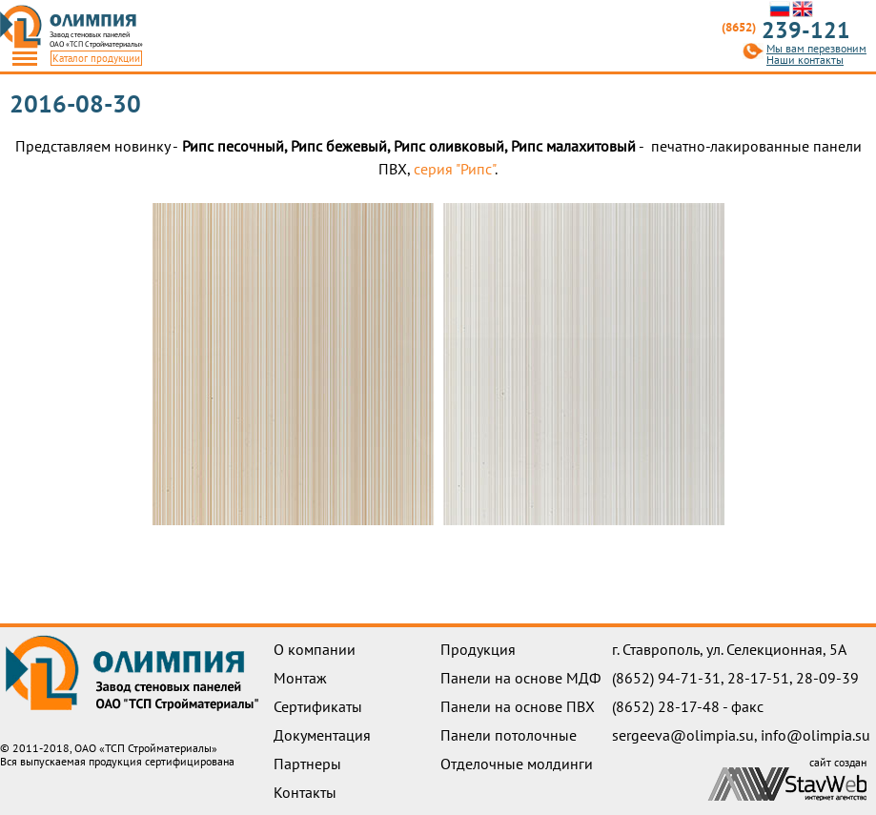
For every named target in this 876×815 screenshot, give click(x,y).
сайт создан (837, 762)
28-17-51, (761, 677)
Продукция (478, 649)
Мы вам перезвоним (816, 48)
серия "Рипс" (454, 168)
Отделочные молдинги (516, 763)
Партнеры (307, 763)
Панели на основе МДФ (520, 677)
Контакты (305, 792)
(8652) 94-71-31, (669, 677)
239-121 (786, 30)
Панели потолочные (508, 735)
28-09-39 (827, 677)
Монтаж (300, 677)
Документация (322, 735)
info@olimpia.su (815, 734)
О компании (315, 649)
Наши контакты (805, 60)
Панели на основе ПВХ (517, 706)
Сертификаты (318, 706)
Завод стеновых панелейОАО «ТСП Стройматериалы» (96, 39)
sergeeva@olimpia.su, (686, 734)
